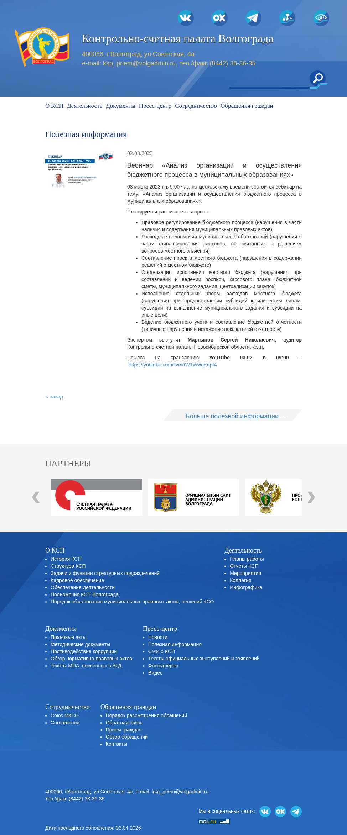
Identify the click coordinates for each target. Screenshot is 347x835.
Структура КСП (68, 566)
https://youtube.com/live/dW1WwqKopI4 (173, 365)
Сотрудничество (196, 105)
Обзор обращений (127, 737)
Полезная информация (175, 644)
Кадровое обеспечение (77, 580)
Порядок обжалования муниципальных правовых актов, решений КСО (132, 601)
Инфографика (246, 587)
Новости (157, 637)
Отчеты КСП (244, 566)
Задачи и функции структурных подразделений (105, 573)
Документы (120, 105)
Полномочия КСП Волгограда (85, 594)
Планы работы (247, 559)
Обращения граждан (247, 105)
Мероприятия (245, 573)
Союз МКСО (65, 715)
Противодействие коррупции (84, 651)
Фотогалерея (163, 665)
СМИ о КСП (161, 651)
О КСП (54, 105)
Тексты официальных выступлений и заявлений (204, 658)
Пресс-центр (155, 105)
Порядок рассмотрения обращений (146, 715)
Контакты (116, 744)
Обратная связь (124, 722)
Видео (155, 673)
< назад (54, 397)
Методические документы (80, 644)
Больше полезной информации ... (236, 416)
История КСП (66, 559)
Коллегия (240, 580)
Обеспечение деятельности (83, 587)
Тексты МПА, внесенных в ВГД (86, 665)
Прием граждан (124, 730)
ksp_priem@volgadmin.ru (139, 63)
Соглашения (65, 722)
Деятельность (84, 105)
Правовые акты (68, 637)
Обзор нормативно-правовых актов (91, 658)
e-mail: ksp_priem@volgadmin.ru (171, 791)
